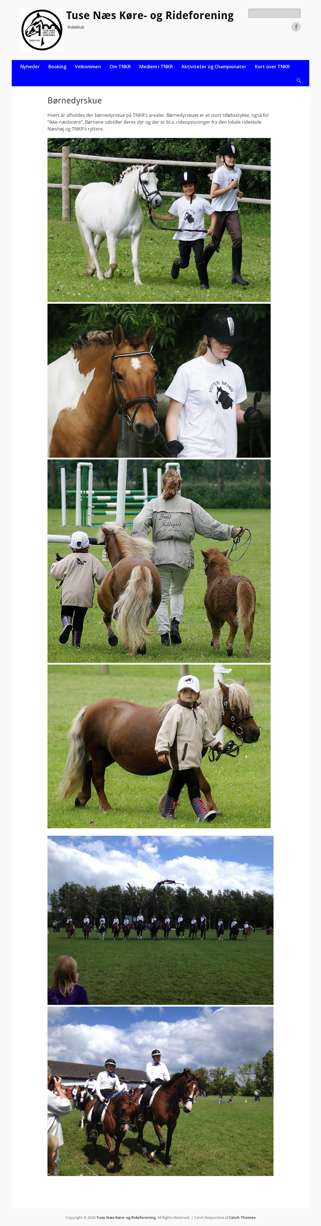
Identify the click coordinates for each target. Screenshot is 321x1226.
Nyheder (30, 66)
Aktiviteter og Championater (213, 66)
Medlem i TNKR (156, 66)
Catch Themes (242, 1217)
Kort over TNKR (272, 66)
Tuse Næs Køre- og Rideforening (150, 15)
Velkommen (88, 66)
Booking (57, 66)
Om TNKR (120, 66)
